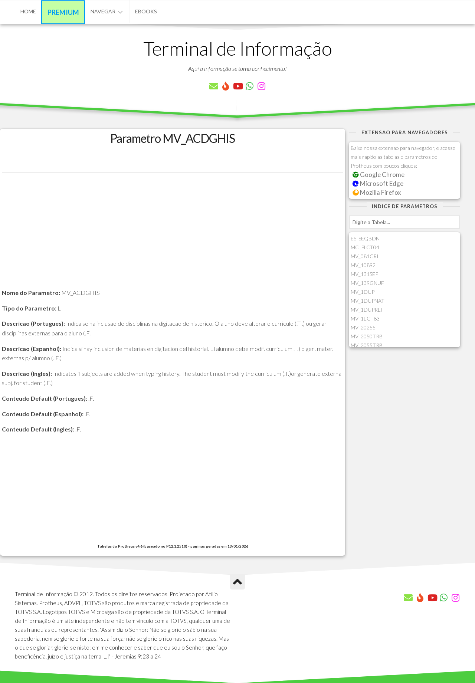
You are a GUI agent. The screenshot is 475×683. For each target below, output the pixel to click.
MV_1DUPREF (367, 309)
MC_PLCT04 (365, 247)
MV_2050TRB (367, 336)
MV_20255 (363, 327)
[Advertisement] (172, 236)
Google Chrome (378, 174)
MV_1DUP (362, 292)
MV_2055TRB (367, 345)
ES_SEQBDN (365, 238)
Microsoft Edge (378, 183)
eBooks (146, 11)
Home (28, 11)
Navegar (103, 11)
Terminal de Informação (237, 48)
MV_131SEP (364, 274)
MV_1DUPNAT (367, 301)
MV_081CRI (365, 256)
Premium (63, 12)
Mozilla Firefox (377, 192)
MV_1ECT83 (365, 318)
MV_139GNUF (367, 283)
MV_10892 (363, 265)
